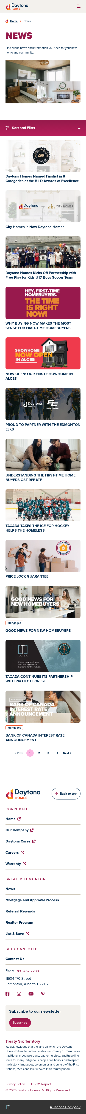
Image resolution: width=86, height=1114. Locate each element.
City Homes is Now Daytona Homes (35, 226)
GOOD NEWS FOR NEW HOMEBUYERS (38, 630)
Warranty (16, 863)
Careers (15, 852)
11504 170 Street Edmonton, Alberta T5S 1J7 (27, 981)
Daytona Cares (21, 841)
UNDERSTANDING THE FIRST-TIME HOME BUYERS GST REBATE (40, 477)
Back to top (66, 793)
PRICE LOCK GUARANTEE (27, 576)
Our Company (19, 830)
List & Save (17, 933)
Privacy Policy (15, 1084)
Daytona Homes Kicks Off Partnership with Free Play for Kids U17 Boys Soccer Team (41, 275)
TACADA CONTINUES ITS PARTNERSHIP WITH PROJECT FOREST (39, 679)
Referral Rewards (20, 911)
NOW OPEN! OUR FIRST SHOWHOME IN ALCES (39, 376)
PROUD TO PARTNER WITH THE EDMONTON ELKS (43, 427)
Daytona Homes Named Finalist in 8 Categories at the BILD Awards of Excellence (42, 178)
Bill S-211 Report (39, 1084)
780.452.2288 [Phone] (27, 971)
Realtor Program (19, 922)
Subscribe (20, 1022)
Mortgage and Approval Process (32, 900)
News (10, 888)
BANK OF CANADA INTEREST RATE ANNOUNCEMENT (35, 738)
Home (14, 21)
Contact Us (15, 958)
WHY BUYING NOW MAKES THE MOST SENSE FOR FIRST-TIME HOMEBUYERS (38, 326)
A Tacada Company (65, 1107)
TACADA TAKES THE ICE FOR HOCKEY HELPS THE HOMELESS (37, 528)
